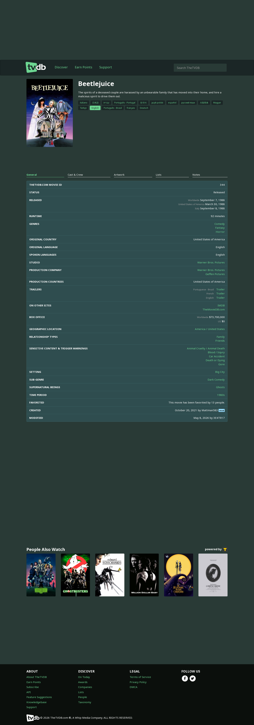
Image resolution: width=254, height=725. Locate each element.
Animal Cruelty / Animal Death (206, 348)
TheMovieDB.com (213, 309)
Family (221, 336)
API (28, 692)
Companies (85, 687)
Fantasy (220, 227)
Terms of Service (140, 677)
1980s (221, 395)
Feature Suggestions (39, 697)
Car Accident (217, 356)
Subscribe (32, 687)
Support (105, 67)
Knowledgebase (36, 702)
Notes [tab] (196, 174)
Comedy (219, 224)
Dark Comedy (216, 379)
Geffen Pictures (215, 274)
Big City (220, 372)
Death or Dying (215, 360)
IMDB (221, 305)
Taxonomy (84, 702)
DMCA (133, 687)
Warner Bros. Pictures (211, 262)
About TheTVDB (36, 677)
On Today (84, 677)
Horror (220, 231)
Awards (82, 682)
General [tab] (31, 174)
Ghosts (220, 387)
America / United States (210, 329)
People (82, 697)
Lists (81, 692)
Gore (221, 364)
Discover (61, 67)
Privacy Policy (138, 682)
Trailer (220, 289)
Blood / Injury (216, 352)
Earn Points (83, 67)
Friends (220, 340)
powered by (216, 549)
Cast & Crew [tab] (75, 174)
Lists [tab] (158, 174)
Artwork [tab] (119, 174)
